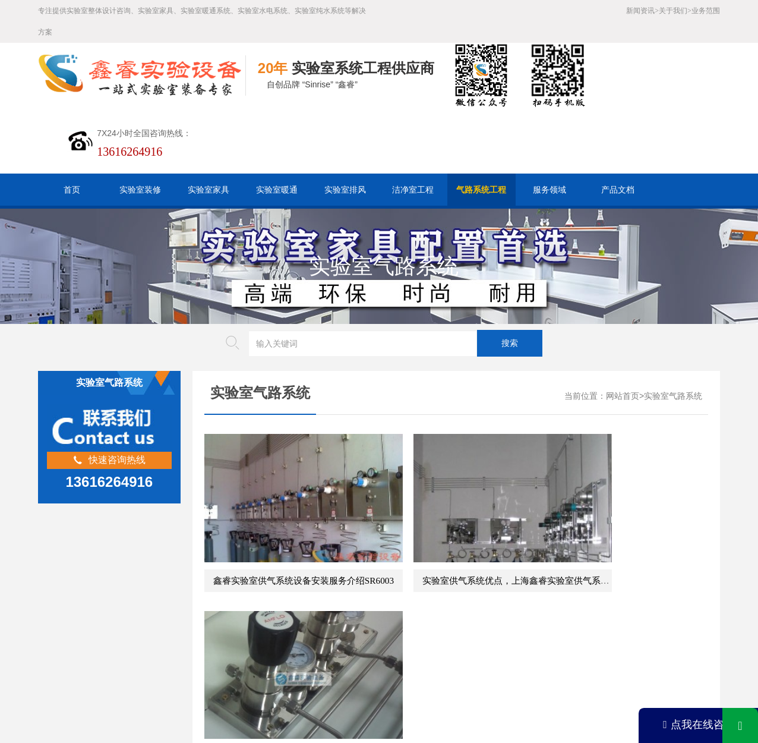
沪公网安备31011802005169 (272, 670)
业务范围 (705, 11)
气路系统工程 (481, 189)
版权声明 (372, 652)
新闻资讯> (642, 11)
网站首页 (622, 396)
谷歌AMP (326, 652)
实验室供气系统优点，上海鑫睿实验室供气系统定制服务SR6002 (510, 541)
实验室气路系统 (673, 396)
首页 (72, 189)
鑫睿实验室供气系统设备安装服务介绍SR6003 (303, 541)
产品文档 (617, 189)
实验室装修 (140, 189)
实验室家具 (208, 189)
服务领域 (549, 189)
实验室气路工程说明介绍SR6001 (619, 541)
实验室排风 (345, 189)
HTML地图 (278, 652)
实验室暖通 (277, 189)
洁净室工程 (413, 189)
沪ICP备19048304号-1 (301, 689)
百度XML (229, 652)
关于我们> (675, 11)
